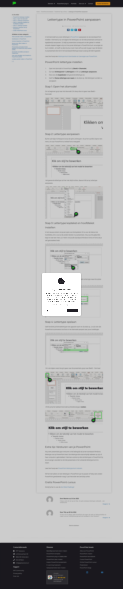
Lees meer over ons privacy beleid (61, 305)
